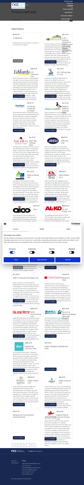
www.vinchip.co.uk (27, 474)
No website (18, 61)
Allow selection (42, 259)
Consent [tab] (15, 229)
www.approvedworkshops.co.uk (31, 463)
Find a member (68, 9)
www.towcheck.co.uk (28, 472)
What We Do (15, 463)
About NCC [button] (68, 12)
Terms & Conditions (16, 478)
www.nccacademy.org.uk (29, 469)
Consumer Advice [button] (66, 16)
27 (31, 445)
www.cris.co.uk (26, 465)
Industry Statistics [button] (66, 19)
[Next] (34, 445)
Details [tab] (42, 229)
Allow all (67, 259)
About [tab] (68, 229)
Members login (68, 1)
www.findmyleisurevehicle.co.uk (31, 467)
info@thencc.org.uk (35, 451)
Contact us (70, 3)
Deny (16, 259)
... (27, 445)
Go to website (50, 62)
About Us (13, 460)
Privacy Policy (27, 478)
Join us (71, 5)
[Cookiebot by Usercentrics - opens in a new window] (72, 224)
